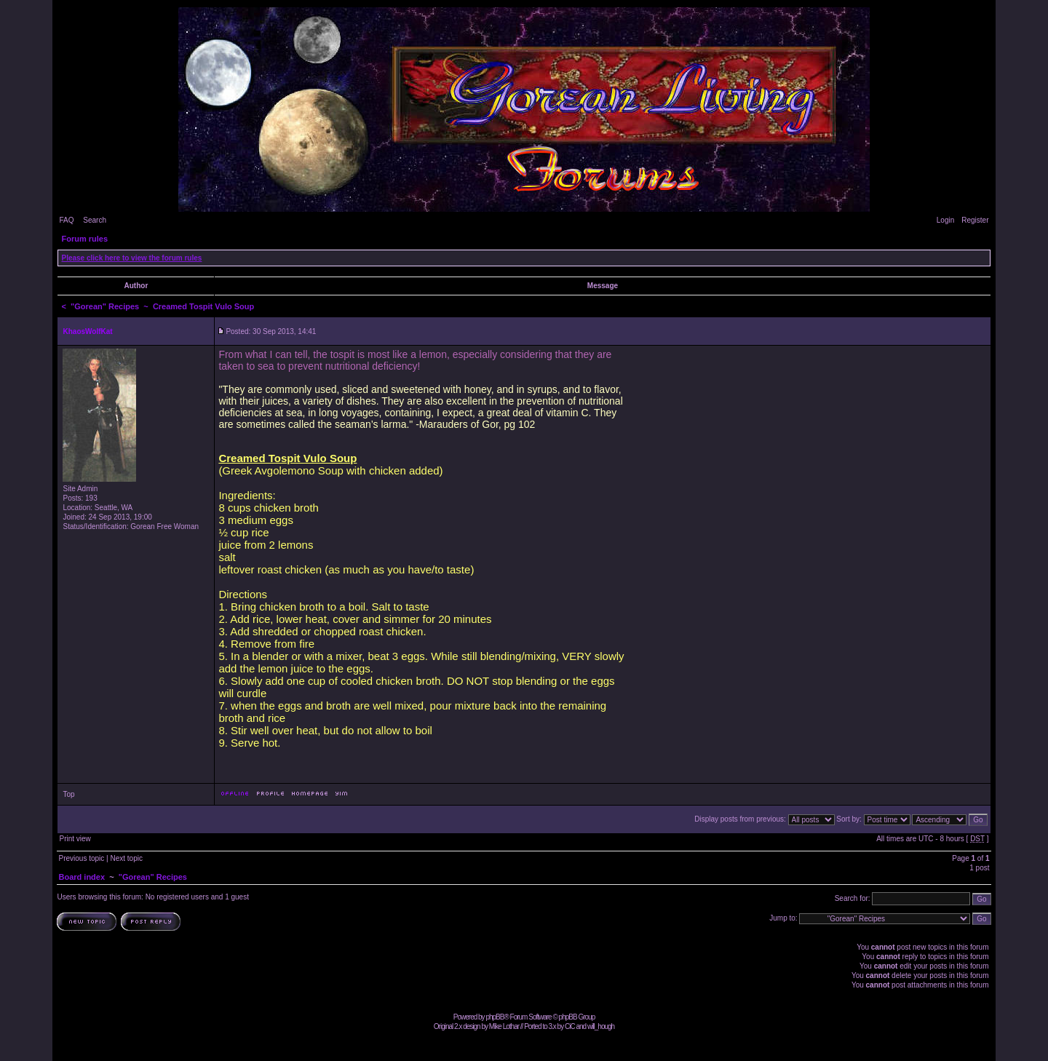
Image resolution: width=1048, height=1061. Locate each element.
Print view (74, 839)
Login (945, 220)
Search (94, 220)
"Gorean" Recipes (105, 306)
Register (974, 220)
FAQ (66, 220)
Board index (81, 877)
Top (68, 794)
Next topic (126, 858)
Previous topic (81, 858)
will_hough (600, 1026)
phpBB (494, 1017)
